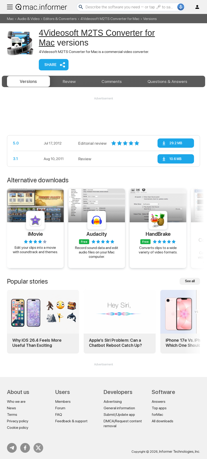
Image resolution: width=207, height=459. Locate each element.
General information (119, 408)
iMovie (35, 234)
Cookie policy (17, 427)
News (11, 408)
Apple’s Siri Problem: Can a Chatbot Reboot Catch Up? (115, 343)
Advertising (113, 401)
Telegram (12, 448)
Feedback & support (71, 421)
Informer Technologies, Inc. (179, 451)
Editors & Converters (60, 18)
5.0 (16, 143)
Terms (12, 414)
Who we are (16, 401)
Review (69, 81)
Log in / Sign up (195, 7)
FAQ (58, 414)
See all (190, 281)
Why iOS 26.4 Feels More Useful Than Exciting (37, 343)
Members (63, 401)
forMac (157, 414)
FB (25, 448)
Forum (60, 408)
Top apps (159, 408)
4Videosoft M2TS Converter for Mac (109, 18)
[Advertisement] (103, 114)
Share (50, 64)
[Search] (130, 7)
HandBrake (158, 234)
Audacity (96, 234)
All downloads (162, 421)
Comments (112, 81)
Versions (28, 81)
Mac (10, 18)
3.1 (15, 159)
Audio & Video (28, 18)
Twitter (38, 448)
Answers (167, 81)
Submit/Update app (119, 414)
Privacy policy (17, 421)
